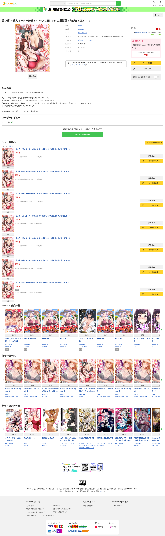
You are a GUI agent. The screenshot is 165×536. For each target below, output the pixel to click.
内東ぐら (8, 346)
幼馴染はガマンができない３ (68, 390)
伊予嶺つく (137, 445)
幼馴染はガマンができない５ (123, 390)
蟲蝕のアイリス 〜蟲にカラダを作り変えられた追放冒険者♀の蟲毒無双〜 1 (124, 439)
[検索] (118, 3)
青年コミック (82, 40)
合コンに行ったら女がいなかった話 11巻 (68, 439)
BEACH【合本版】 (30, 338)
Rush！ (7, 394)
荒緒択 (26, 445)
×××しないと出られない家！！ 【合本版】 (14, 340)
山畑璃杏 (26, 346)
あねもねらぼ (83, 346)
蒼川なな (63, 445)
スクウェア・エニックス (67, 443)
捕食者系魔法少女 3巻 (87, 438)
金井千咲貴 (100, 445)
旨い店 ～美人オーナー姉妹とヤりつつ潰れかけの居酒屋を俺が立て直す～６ (42, 260)
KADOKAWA (9, 443)
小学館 (44, 443)
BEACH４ (119, 338)
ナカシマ (44, 445)
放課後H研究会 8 (48, 438)
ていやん (118, 445)
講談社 (26, 443)
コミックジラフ (82, 33)
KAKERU (155, 445)
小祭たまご (8, 445)
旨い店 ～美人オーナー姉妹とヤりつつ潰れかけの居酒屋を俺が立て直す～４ (42, 216)
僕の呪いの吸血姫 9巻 (105, 438)
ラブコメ (90, 40)
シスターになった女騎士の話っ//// (13, 439)
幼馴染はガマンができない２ (32, 390)
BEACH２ (64, 338)
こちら (101, 491)
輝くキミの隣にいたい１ (142, 340)
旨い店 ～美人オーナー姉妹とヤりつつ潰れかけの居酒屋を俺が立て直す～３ (42, 193)
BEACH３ (45, 338)
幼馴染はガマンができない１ (13, 390)
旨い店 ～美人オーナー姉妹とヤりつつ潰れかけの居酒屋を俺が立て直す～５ (42, 238)
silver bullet (14, 396)
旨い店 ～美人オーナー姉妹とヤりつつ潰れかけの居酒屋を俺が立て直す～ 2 (42, 171)
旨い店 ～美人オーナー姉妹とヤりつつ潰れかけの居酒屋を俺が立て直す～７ (42, 283)
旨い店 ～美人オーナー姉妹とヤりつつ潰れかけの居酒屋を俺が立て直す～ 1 (42, 149)
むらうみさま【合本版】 (86, 340)
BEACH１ (100, 338)
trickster (80, 25)
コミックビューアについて (79, 65)
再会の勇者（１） (30, 438)
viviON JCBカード (142, 32)
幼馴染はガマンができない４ (142, 390)
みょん (144, 445)
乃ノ (135, 346)
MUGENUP (81, 29)
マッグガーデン (157, 443)
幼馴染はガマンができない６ (105, 390)
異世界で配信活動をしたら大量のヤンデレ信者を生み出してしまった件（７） (142, 439)
